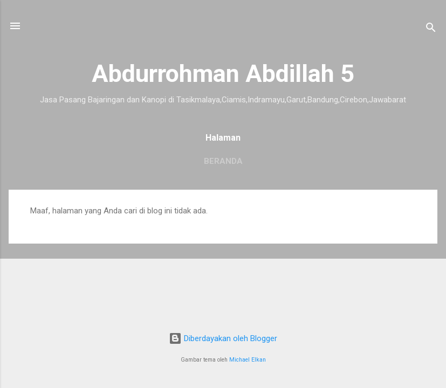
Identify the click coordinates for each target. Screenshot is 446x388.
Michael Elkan (247, 359)
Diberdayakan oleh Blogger (223, 338)
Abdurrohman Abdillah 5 (223, 73)
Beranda (223, 161)
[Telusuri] (430, 29)
